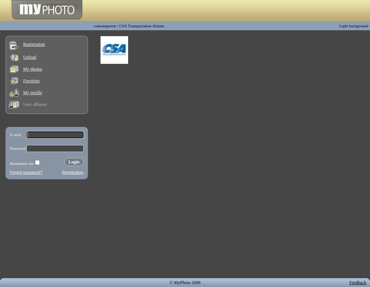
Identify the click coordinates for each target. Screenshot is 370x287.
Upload (29, 57)
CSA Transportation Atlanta (141, 26)
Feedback (357, 282)
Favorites (31, 80)
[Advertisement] (47, 230)
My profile (32, 92)
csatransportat (105, 26)
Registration (34, 44)
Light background (353, 26)
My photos (32, 69)
